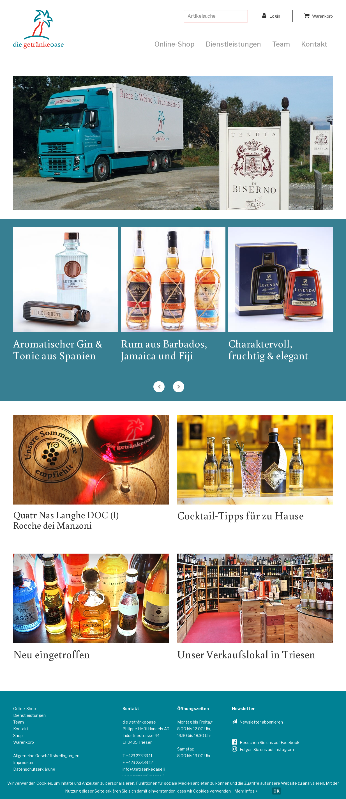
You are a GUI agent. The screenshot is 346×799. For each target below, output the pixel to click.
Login (271, 16)
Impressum (23, 762)
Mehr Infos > (246, 791)
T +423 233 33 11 (137, 755)
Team (281, 44)
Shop (18, 735)
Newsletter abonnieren (261, 722)
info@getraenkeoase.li (144, 769)
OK (276, 791)
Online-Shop (174, 44)
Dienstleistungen (233, 44)
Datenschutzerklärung (34, 769)
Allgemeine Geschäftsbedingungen (46, 755)
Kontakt (314, 44)
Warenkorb (318, 16)
